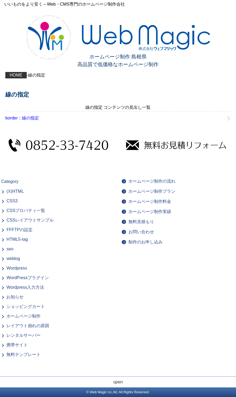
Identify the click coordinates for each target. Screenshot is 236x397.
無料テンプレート (23, 354)
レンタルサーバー (23, 335)
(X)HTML (15, 191)
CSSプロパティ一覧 (25, 210)
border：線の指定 (22, 118)
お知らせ (14, 297)
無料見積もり (141, 221)
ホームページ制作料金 (149, 201)
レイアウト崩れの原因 (27, 325)
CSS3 (12, 201)
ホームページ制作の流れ (151, 181)
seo (9, 249)
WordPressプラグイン (27, 277)
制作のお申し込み (145, 242)
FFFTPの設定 (19, 229)
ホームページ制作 (23, 316)
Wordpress (16, 268)
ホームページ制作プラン (151, 191)
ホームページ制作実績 (149, 211)
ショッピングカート (25, 306)
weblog (13, 258)
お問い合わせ (141, 232)
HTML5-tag (17, 239)
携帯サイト (17, 345)
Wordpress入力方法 (25, 287)
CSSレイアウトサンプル (30, 220)
